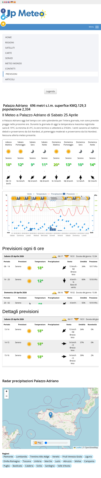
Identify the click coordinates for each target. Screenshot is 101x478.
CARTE (8, 52)
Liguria (88, 456)
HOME (8, 37)
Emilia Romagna (12, 461)
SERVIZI (9, 58)
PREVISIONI (11, 73)
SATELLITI (10, 47)
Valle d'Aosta (64, 465)
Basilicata (17, 465)
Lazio (57, 461)
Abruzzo (67, 461)
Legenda (50, 91)
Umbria (37, 461)
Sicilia (39, 465)
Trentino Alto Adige (39, 456)
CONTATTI (10, 68)
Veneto (55, 456)
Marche (48, 461)
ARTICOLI (10, 79)
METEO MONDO (13, 63)
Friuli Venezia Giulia (72, 456)
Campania (89, 461)
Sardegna (50, 465)
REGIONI (9, 42)
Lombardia (21, 456)
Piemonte (8, 456)
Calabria (29, 465)
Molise (78, 461)
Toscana (27, 461)
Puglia (7, 465)
